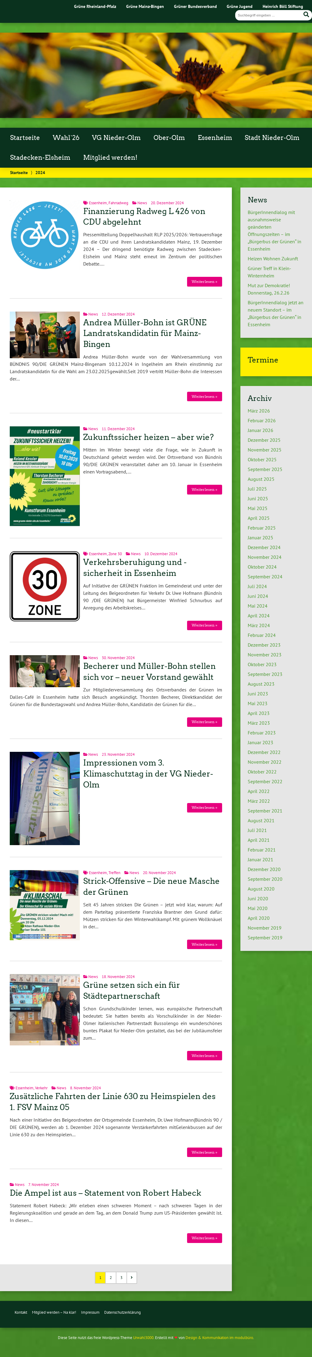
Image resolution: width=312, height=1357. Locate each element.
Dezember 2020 (264, 869)
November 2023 (265, 655)
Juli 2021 (257, 830)
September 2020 (265, 879)
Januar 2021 (260, 859)
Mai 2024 (258, 606)
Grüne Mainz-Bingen (145, 6)
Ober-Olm (169, 138)
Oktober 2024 (262, 567)
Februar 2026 (262, 420)
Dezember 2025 (264, 440)
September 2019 (265, 937)
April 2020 (259, 918)
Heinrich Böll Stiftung (283, 6)
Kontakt (21, 1312)
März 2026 (259, 411)
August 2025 (261, 479)
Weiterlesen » (204, 281)
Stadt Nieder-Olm (272, 138)
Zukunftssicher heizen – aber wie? (148, 437)
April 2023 (259, 713)
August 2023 (261, 684)
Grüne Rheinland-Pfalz (95, 6)
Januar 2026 (260, 430)
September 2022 (265, 781)
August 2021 (261, 820)
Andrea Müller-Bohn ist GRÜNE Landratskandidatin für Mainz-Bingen (144, 333)
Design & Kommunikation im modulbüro (219, 1337)
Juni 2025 (258, 498)
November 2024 (265, 557)
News (142, 202)
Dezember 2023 (264, 645)
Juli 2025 (257, 489)
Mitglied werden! (110, 158)
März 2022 (259, 801)
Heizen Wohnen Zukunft (273, 258)
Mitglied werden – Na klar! (54, 1312)
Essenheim (215, 138)
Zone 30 (115, 553)
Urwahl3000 (143, 1337)
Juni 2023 (258, 694)
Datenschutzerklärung (122, 1312)
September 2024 (265, 576)
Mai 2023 (258, 703)
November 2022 (265, 762)
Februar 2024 (262, 635)
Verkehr (41, 1088)
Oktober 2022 (262, 772)
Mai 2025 (258, 508)
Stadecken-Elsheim (40, 158)
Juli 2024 (257, 586)
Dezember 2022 (264, 752)
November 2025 (265, 450)
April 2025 (259, 518)
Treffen (114, 872)
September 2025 (265, 469)
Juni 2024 (258, 596)
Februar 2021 (262, 850)
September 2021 (265, 811)
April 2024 (259, 615)
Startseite (25, 138)
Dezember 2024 (264, 547)
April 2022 (259, 791)
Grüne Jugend (240, 6)
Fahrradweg (118, 202)
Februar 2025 (262, 528)
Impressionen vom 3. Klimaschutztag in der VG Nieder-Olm (148, 774)
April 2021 (259, 840)
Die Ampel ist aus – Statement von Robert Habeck (105, 1193)
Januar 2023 (260, 742)
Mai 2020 (258, 908)
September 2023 (265, 674)
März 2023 (259, 723)
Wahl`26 (66, 138)
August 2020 (261, 889)
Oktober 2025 (262, 459)
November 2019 (265, 928)
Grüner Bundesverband (195, 6)
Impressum (90, 1312)
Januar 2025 (260, 537)
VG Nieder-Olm (116, 138)
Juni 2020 (258, 898)
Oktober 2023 (262, 664)
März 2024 (259, 625)
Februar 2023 (262, 733)
